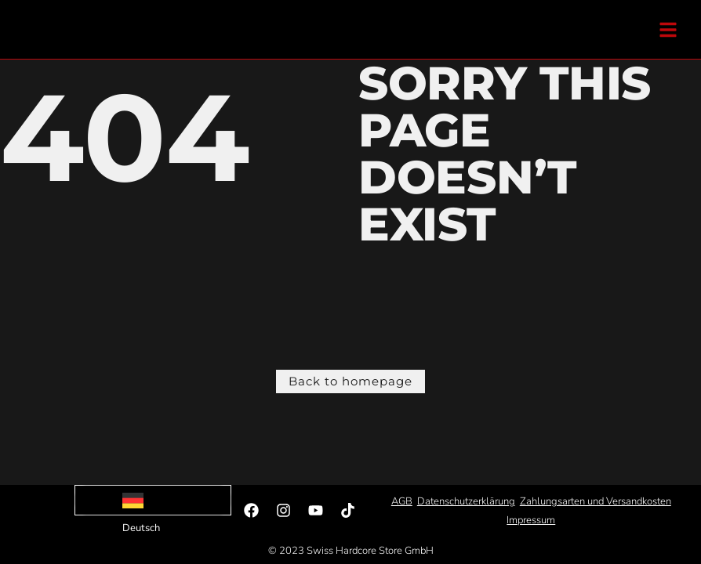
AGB (401, 501)
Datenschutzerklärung (466, 501)
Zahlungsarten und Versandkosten (595, 501)
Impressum (531, 520)
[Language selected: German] (152, 500)
